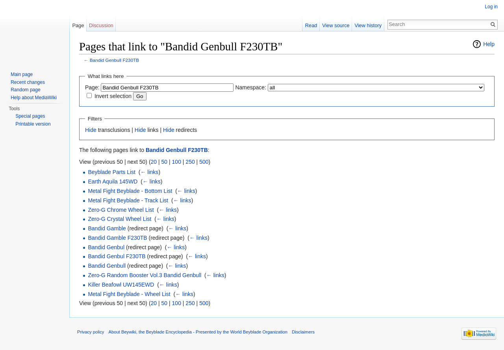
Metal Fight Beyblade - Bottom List (130, 191)
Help (489, 44)
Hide (90, 130)
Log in (491, 6)
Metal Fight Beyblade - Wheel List (129, 294)
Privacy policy (90, 332)
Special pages (30, 116)
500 (203, 162)
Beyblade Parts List (111, 172)
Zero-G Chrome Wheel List (121, 210)
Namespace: (250, 87)
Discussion (101, 25)
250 (190, 162)
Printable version (32, 124)
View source (335, 25)
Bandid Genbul (106, 247)
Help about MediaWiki (34, 97)
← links (149, 172)
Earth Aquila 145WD (112, 181)
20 (154, 162)
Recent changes (28, 82)
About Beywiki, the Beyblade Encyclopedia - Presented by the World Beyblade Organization (198, 332)
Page (78, 25)
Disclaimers (303, 332)
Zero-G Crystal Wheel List (119, 219)
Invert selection (113, 96)
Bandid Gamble (107, 228)
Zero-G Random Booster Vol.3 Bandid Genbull (144, 275)
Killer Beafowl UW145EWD (121, 284)
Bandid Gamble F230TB (117, 238)
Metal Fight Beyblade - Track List (128, 200)
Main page (22, 74)
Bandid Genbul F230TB (116, 256)
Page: (92, 87)
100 (176, 162)
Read (311, 25)
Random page (25, 90)
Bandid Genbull (107, 266)
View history (368, 25)
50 (164, 162)
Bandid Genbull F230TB (114, 60)
